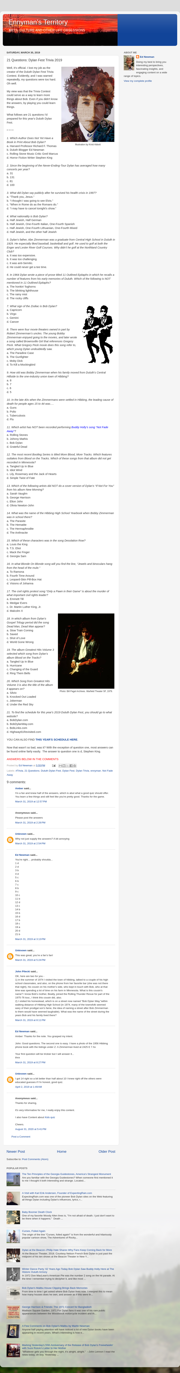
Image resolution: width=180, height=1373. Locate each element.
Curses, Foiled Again (33, 1231)
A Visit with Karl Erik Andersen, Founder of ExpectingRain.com (57, 1193)
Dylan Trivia (82, 770)
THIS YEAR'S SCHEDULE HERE (56, 739)
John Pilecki (22, 971)
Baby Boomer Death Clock (37, 1212)
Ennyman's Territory (38, 22)
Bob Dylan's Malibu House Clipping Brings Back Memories (54, 1288)
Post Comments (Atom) (35, 1159)
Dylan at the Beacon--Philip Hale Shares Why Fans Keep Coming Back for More (67, 1250)
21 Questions (32, 770)
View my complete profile (138, 81)
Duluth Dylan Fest (51, 770)
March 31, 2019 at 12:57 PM (31, 801)
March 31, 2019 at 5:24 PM (30, 960)
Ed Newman (22, 854)
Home (61, 1151)
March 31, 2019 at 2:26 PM (30, 822)
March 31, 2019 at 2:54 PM (30, 843)
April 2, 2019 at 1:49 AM (28, 1086)
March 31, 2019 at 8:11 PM (30, 1020)
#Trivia (19, 770)
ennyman (96, 770)
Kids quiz (50, 1117)
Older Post (107, 1151)
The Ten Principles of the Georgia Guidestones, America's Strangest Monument (66, 1174)
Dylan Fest (68, 770)
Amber (19, 788)
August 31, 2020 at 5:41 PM (30, 1129)
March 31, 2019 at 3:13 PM (30, 939)
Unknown (21, 833)
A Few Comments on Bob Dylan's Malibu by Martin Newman (55, 1326)
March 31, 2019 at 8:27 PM (30, 1062)
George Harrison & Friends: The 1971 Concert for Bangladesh (57, 1307)
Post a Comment (20, 1136)
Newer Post (16, 1151)
